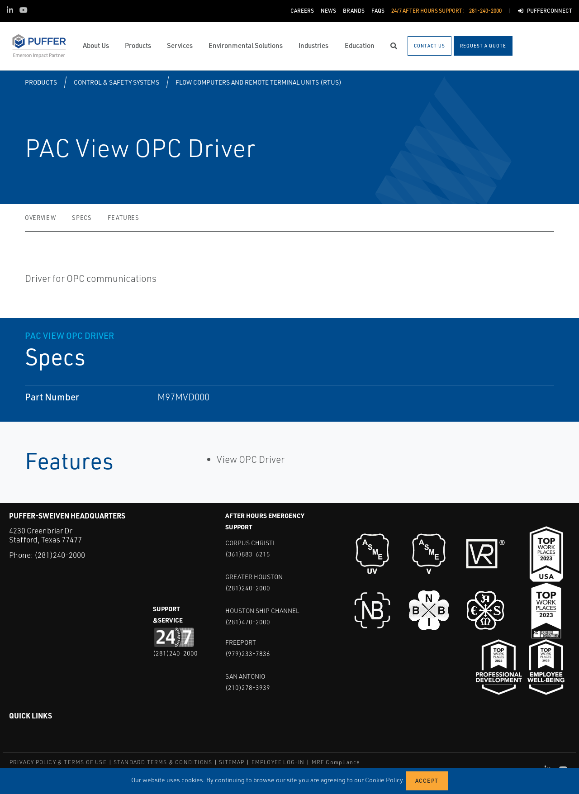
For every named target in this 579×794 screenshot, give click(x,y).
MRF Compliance (336, 762)
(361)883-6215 (247, 554)
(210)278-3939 (247, 687)
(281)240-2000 (59, 555)
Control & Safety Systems (116, 82)
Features (123, 217)
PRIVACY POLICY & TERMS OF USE (58, 762)
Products (41, 82)
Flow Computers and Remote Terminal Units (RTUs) (259, 82)
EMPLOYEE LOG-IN (278, 762)
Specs (81, 217)
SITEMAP (231, 762)
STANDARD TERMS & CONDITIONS (163, 762)
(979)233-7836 (247, 653)
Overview (40, 217)
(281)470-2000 (247, 622)
